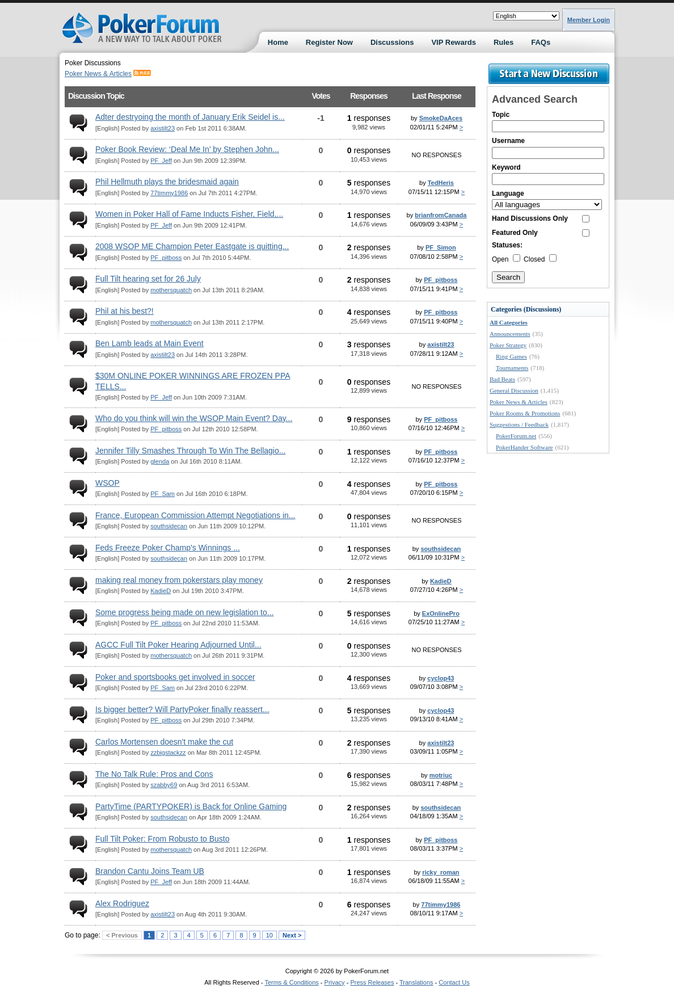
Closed (534, 259)
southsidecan (168, 526)
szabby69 (163, 784)
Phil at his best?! (124, 311)
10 (269, 935)
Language (508, 193)
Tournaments (512, 367)
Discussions (392, 42)
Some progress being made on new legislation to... (184, 612)
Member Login (588, 19)
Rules (503, 42)
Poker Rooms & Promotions (525, 413)
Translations (416, 982)
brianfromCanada (440, 215)
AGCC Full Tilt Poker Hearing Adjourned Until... (178, 644)
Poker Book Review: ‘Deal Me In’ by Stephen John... (187, 149)
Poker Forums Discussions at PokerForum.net (144, 27)
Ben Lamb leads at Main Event (149, 343)
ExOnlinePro (441, 613)
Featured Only (515, 233)
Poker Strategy (508, 345)
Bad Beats (502, 379)
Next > (292, 935)
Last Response (436, 95)
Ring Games (511, 356)
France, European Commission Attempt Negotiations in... (195, 515)
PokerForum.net (516, 435)
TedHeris (441, 182)
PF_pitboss (166, 257)
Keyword (506, 167)
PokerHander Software (524, 447)
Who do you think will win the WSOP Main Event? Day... (193, 418)
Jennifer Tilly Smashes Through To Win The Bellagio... (190, 450)
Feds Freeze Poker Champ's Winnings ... (167, 547)
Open (500, 259)
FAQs (540, 42)
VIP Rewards (453, 42)
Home (278, 42)
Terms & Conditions (291, 982)
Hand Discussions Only (530, 218)
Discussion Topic (96, 95)
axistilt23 (162, 128)
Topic (500, 115)
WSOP (107, 482)
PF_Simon (441, 247)
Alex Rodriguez (122, 903)
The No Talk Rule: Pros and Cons (154, 774)
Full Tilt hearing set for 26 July (148, 278)
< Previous (122, 935)
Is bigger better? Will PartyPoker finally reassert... (182, 709)
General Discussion (514, 390)
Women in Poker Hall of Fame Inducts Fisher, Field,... (189, 213)
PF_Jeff (161, 160)
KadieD (160, 590)
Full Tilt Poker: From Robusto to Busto (162, 838)
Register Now (329, 42)
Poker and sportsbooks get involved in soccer (175, 677)
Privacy (335, 982)
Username (508, 141)
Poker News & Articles (98, 74)
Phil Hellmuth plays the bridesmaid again (167, 181)
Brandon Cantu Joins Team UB (149, 871)
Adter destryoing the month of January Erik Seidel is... (190, 116)
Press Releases (372, 982)
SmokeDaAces (440, 118)
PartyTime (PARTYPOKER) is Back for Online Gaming (191, 806)
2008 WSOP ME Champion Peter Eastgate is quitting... (192, 246)
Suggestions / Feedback (519, 424)
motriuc (440, 775)
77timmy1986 (169, 193)
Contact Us (454, 982)
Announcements (510, 333)
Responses (368, 95)
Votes (320, 95)
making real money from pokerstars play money (179, 580)
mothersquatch (171, 290)
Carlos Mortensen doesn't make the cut (164, 741)
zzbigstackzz (168, 752)
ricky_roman (440, 872)
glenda (159, 461)
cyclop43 (440, 678)
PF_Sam (162, 493)
